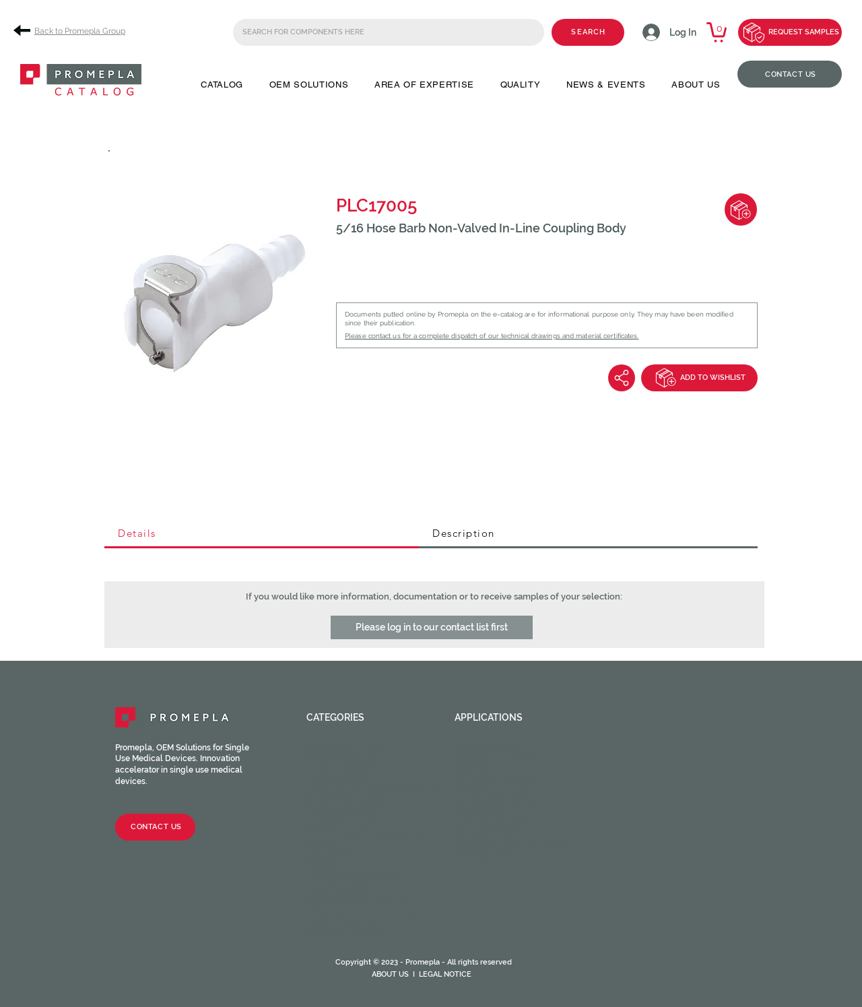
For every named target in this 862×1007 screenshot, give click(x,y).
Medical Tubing (346, 930)
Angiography (489, 747)
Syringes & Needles (355, 898)
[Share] (621, 377)
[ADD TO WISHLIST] (699, 377)
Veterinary (483, 855)
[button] (222, 84)
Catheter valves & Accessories (352, 882)
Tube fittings (341, 812)
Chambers (332, 855)
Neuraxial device (498, 801)
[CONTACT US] (789, 74)
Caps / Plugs (339, 769)
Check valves (339, 780)
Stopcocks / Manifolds (368, 834)
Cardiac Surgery (498, 758)
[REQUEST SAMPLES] (790, 32)
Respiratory (486, 834)
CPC (316, 909)
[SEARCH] (588, 32)
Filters (324, 866)
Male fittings (341, 758)
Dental (473, 769)
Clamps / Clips (344, 823)
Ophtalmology (493, 823)
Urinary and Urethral (512, 844)
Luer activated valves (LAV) (374, 790)
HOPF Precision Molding (368, 920)
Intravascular (493, 790)
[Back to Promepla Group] (74, 31)
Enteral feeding (496, 780)
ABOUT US (390, 974)
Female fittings (346, 747)
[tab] (261, 534)
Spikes (322, 844)
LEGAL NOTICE (445, 974)
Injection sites (345, 801)
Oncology (481, 812)
